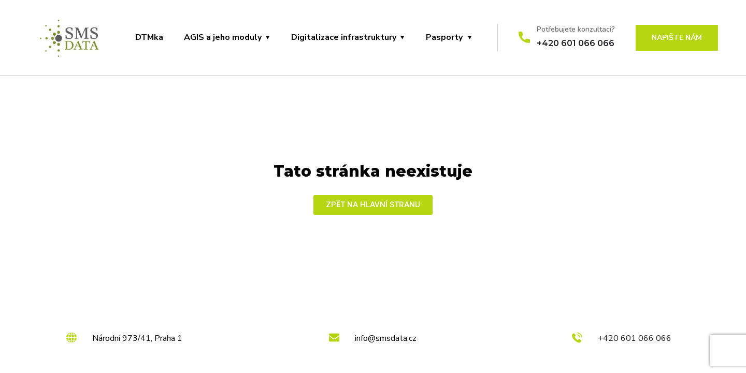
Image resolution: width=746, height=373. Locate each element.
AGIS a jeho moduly (223, 37)
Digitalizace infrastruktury (343, 37)
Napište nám (677, 37)
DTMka (149, 37)
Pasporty (444, 37)
